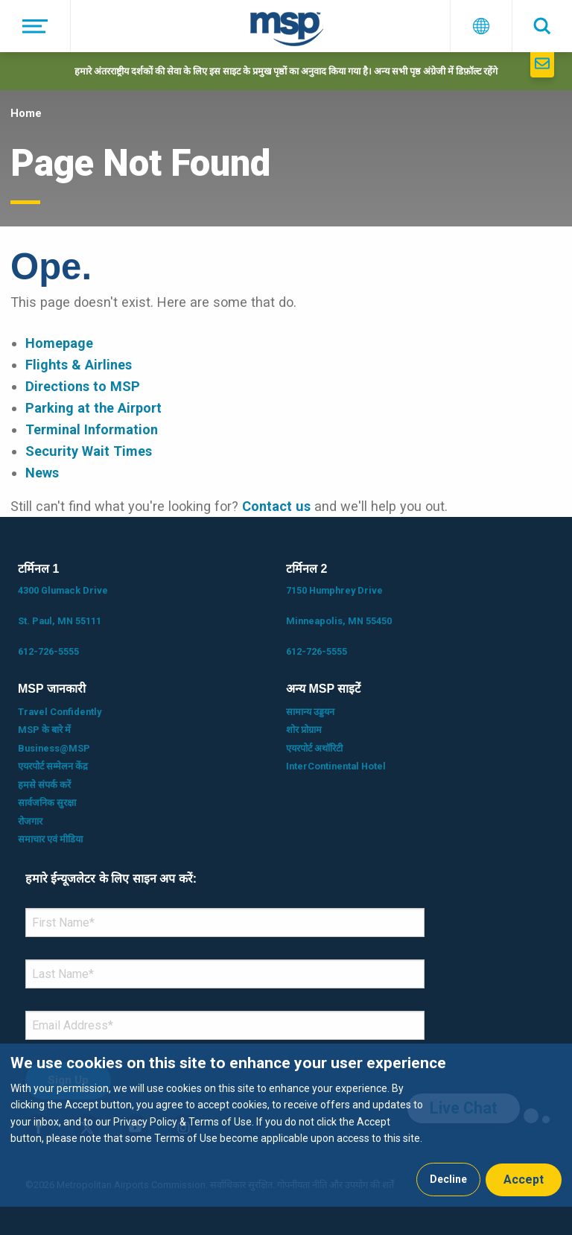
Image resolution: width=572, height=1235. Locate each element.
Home (26, 113)
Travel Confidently (59, 711)
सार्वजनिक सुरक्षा (47, 802)
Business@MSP (54, 748)
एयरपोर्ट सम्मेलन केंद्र (53, 766)
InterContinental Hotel (336, 766)
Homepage (59, 343)
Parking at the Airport (93, 408)
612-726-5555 (48, 651)
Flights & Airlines (78, 364)
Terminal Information (91, 429)
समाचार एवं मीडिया (50, 839)
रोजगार (30, 821)
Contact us (276, 506)
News (42, 472)
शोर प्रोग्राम (304, 729)
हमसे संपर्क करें (44, 784)
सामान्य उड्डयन (310, 711)
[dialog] (286, 1125)
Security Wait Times (88, 451)
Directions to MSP (82, 386)
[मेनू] (35, 26)
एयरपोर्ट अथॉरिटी (314, 748)
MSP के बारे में (44, 729)
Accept (523, 1179)
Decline (448, 1179)
